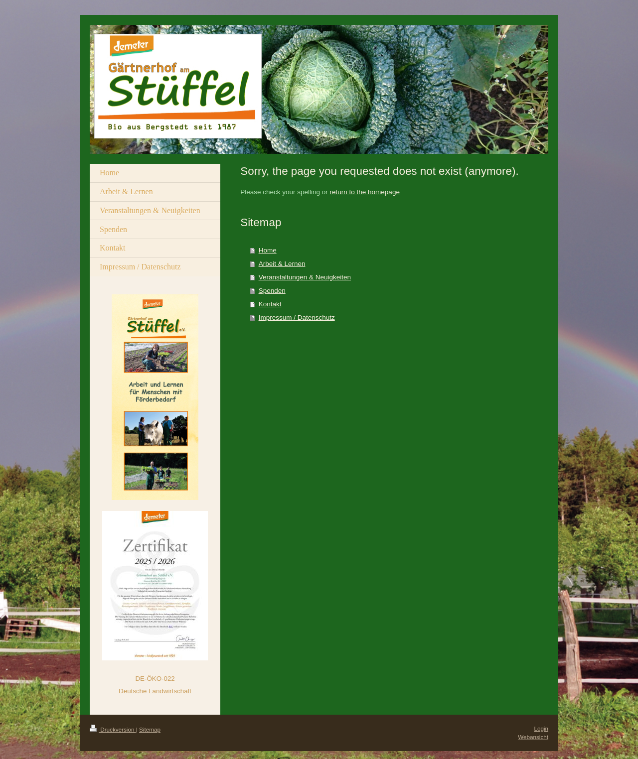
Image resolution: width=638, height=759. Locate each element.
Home (268, 250)
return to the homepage (365, 192)
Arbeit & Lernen (282, 263)
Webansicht (533, 737)
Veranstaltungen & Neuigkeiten (305, 277)
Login (541, 728)
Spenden (272, 290)
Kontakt (270, 304)
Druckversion (113, 729)
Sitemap (149, 729)
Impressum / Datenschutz (297, 317)
